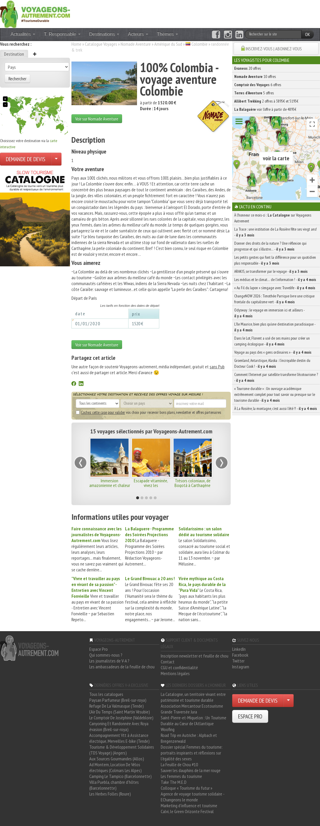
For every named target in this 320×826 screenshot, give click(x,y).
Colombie (199, 44)
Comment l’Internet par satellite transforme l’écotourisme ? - (276, 377)
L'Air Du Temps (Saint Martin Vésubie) (119, 712)
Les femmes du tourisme (181, 776)
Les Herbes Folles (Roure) (110, 794)
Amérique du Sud (168, 44)
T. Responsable (62, 34)
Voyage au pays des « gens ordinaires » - (273, 352)
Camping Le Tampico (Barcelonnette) (120, 776)
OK (307, 34)
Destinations (104, 34)
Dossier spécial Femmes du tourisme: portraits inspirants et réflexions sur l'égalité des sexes (192, 753)
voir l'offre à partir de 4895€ (265, 109)
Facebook (240, 655)
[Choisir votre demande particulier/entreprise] (56, 159)
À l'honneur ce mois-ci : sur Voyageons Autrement (272, 218)
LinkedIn (239, 649)
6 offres (257, 84)
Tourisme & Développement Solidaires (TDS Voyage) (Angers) (121, 750)
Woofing (167, 729)
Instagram (240, 667)
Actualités (23, 34)
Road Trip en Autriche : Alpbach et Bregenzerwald (189, 738)
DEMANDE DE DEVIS (25, 159)
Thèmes (167, 34)
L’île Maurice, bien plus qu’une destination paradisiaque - (274, 327)
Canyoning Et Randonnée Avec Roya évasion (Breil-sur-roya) (118, 726)
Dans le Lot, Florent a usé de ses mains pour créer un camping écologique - (272, 341)
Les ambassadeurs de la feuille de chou (122, 667)
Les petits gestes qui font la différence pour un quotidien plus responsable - (275, 260)
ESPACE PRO (250, 716)
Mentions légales (175, 673)
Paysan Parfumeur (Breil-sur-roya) (117, 700)
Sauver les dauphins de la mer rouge (190, 770)
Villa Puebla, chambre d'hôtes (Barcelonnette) (114, 785)
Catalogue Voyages (101, 44)
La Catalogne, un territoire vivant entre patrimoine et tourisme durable (193, 697)
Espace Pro (98, 649)
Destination (14, 54)
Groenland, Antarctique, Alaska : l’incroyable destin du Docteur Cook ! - (272, 363)
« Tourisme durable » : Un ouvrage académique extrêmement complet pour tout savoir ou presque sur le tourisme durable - (274, 394)
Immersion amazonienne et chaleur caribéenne (109, 485)
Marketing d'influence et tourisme (189, 805)
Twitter (238, 661)
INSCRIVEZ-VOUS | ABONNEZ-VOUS (274, 49)
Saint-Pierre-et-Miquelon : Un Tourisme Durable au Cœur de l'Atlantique (193, 720)
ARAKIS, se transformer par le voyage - (271, 271)
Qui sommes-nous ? (105, 655)
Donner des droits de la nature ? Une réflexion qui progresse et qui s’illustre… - (270, 246)
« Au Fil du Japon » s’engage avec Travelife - (274, 287)
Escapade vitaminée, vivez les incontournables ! (151, 485)
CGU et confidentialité (179, 667)
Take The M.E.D (173, 782)
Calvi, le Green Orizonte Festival (187, 811)
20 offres (247, 68)
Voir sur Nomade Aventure (96, 119)
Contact (167, 662)
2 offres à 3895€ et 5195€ (266, 101)
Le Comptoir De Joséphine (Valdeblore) (121, 718)
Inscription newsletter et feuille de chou (194, 656)
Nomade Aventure (136, 44)
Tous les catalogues (106, 694)
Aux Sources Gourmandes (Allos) (116, 759)
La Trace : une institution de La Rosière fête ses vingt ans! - (275, 232)
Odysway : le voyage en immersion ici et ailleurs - (269, 313)
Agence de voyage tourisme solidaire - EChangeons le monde (192, 797)
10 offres (255, 76)
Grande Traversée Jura (179, 712)
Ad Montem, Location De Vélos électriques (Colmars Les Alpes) (115, 767)
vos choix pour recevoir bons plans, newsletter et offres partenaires (148, 412)
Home (76, 44)
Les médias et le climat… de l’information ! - (275, 279)
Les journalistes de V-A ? (109, 661)
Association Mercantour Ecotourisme (192, 706)
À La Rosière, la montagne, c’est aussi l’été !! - (275, 408)
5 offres (254, 93)
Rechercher (17, 78)
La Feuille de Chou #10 (179, 764)
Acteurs (138, 34)
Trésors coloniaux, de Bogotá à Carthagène (192, 483)
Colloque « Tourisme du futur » (186, 788)
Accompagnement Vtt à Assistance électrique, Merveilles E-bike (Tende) (119, 738)
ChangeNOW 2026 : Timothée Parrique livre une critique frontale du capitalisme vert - (274, 298)
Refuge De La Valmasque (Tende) (116, 706)
